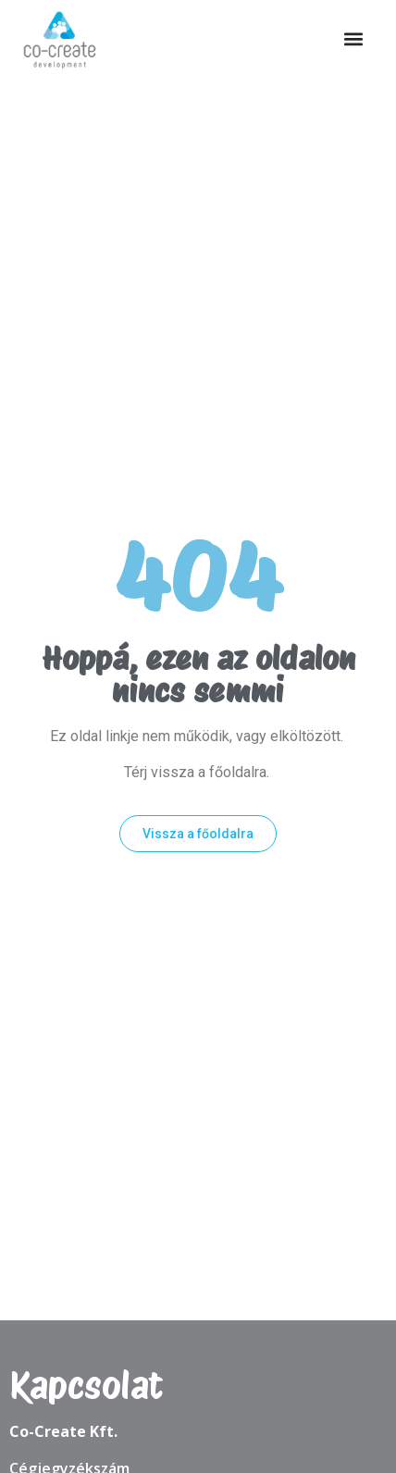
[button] (353, 39)
